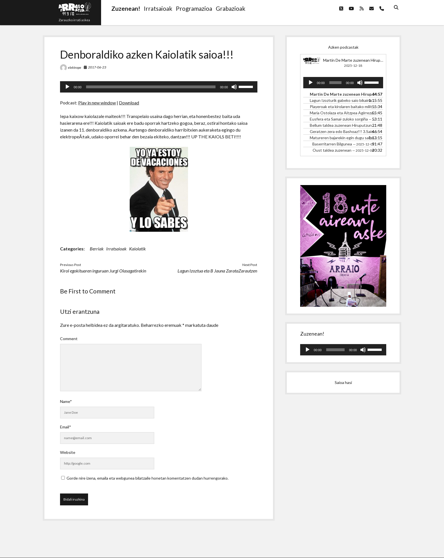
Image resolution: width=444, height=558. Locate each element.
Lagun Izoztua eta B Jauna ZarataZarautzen (217, 270)
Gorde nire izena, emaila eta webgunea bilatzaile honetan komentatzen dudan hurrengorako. (148, 478)
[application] (158, 87)
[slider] (150, 86)
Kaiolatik (137, 248)
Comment (69, 338)
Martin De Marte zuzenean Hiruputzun (356, 60)
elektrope (74, 67)
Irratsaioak (116, 248)
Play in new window (97, 102)
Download (129, 102)
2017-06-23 (97, 67)
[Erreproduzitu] (67, 87)
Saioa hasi (343, 382)
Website (67, 452)
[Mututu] (234, 87)
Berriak (97, 248)
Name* (66, 401)
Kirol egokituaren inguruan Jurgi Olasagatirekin (103, 270)
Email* (65, 426)
